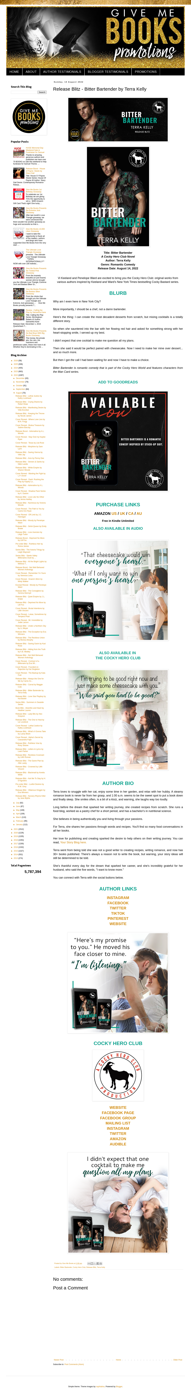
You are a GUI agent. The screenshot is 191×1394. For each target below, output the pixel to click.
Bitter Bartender (66, 1267)
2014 (16, 854)
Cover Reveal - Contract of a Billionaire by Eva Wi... (27, 662)
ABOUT (31, 71)
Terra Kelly (101, 1267)
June (18, 806)
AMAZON (118, 1139)
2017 (16, 844)
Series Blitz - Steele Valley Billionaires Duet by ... (26, 557)
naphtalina (100, 1386)
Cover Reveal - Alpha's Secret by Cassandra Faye (29, 738)
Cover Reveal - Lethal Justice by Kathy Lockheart (29, 727)
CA (131, 513)
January (19, 824)
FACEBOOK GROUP (118, 1118)
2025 (16, 364)
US (114, 513)
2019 (16, 836)
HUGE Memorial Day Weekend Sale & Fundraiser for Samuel (35, 150)
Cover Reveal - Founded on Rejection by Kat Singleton (28, 668)
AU (139, 513)
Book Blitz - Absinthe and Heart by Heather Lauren (30, 709)
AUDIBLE (118, 1144)
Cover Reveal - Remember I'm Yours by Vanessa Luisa (31, 574)
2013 (16, 858)
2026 (16, 361)
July (18, 803)
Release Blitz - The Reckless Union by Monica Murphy (30, 639)
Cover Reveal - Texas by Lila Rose (30, 443)
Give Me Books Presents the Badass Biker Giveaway (36, 291)
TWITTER (118, 908)
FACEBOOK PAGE (118, 1113)
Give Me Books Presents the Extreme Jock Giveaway (36, 210)
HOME (14, 71)
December (20, 378)
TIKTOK (118, 913)
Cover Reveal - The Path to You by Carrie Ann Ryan (30, 510)
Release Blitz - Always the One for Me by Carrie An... (30, 680)
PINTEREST (118, 918)
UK (122, 513)
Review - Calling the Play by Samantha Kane (36, 311)
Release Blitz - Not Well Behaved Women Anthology (29, 656)
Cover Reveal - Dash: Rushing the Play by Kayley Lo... (30, 480)
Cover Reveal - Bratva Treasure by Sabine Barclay (30, 426)
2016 (16, 847)
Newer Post (59, 1360)
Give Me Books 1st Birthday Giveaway (34, 191)
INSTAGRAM (118, 898)
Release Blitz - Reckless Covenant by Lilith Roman (30, 756)
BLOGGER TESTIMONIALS (108, 71)
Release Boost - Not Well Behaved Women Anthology (30, 568)
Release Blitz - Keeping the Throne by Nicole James (30, 414)
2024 (16, 368)
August (19, 393)
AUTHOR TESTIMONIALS (62, 71)
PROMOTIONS (146, 71)
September (21, 389)
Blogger (119, 1386)
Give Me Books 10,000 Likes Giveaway (35, 230)
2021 (16, 829)
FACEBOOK (118, 903)
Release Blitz (91, 1267)
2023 (16, 371)
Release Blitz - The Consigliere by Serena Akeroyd (30, 592)
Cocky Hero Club (79, 1267)
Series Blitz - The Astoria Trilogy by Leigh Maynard (30, 551)
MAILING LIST (118, 1123)
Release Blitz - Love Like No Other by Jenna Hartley (30, 498)
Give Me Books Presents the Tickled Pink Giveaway (36, 270)
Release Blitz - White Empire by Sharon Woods (29, 469)
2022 (16, 375)
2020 (16, 833)
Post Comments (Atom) (74, 1364)
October (19, 385)
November (20, 382)
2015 (16, 851)
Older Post (177, 1360)
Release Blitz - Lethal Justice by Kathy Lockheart (29, 397)
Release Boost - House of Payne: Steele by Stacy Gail (35, 171)
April (18, 814)
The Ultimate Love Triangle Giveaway (33, 251)
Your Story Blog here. (73, 842)
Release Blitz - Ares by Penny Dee (30, 458)
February (20, 821)
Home (118, 1360)
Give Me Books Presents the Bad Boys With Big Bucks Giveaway (36, 333)
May (18, 810)
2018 (16, 840)
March (19, 817)
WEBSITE (117, 924)
